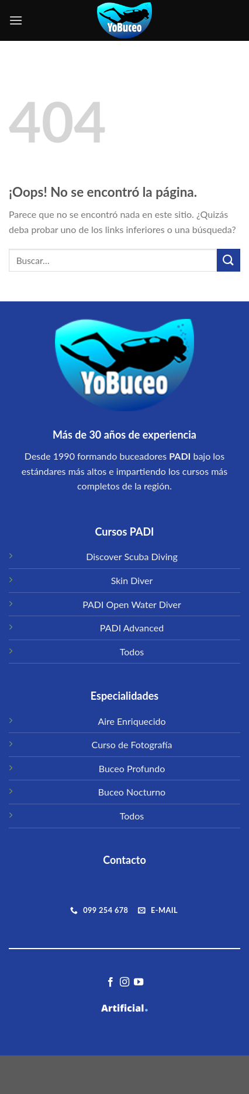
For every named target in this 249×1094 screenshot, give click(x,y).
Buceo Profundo (132, 768)
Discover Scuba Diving (132, 556)
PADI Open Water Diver (131, 604)
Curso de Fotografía (132, 744)
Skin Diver (132, 580)
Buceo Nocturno (131, 791)
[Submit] (228, 260)
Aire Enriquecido (131, 721)
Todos (132, 651)
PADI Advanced (132, 627)
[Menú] (16, 20)
